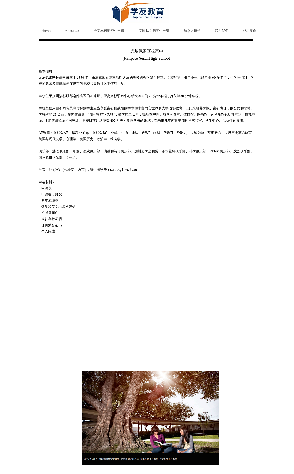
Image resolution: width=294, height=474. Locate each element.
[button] (105, 30)
